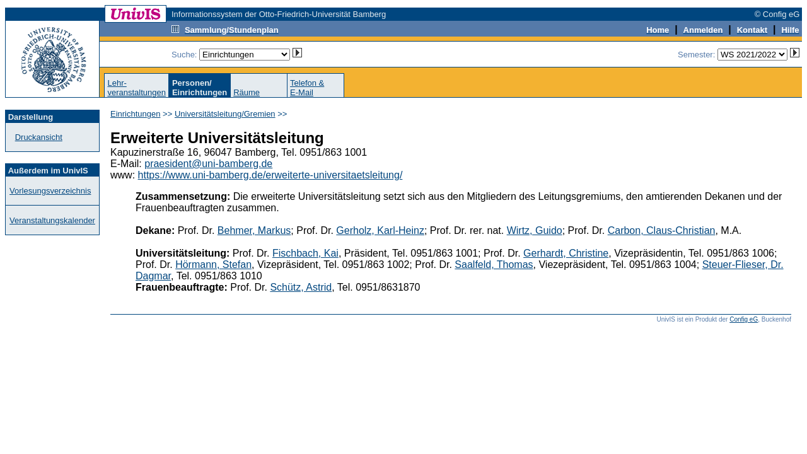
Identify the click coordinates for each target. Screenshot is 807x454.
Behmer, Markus (254, 230)
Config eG (743, 319)
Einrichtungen (135, 114)
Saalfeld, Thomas (494, 264)
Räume (246, 92)
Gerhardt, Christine (565, 253)
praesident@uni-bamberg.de (208, 163)
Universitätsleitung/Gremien (225, 114)
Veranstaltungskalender (52, 220)
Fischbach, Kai (305, 253)
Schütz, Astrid (301, 287)
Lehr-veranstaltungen (136, 87)
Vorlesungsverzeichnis (50, 190)
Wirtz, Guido (534, 230)
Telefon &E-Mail (307, 87)
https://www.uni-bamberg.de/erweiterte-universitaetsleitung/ (270, 175)
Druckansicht (38, 137)
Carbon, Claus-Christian (662, 230)
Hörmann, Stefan (213, 264)
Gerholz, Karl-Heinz (380, 230)
